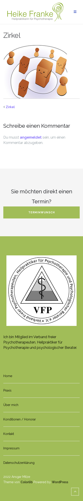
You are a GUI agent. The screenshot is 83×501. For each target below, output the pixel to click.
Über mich (10, 405)
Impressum (11, 448)
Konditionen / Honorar (19, 419)
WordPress (60, 482)
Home (7, 376)
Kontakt (8, 434)
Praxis (7, 390)
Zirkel (10, 107)
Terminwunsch (41, 212)
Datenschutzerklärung (19, 463)
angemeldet (31, 137)
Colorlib (27, 482)
